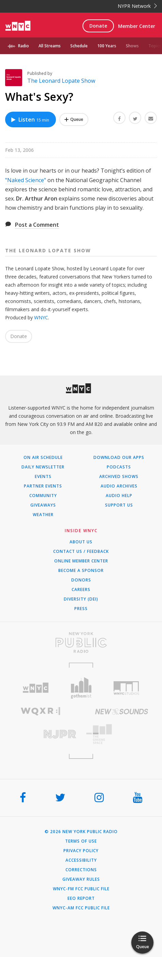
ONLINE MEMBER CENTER (81, 561)
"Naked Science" (25, 180)
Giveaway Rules (81, 879)
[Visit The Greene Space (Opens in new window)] (121, 734)
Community (43, 496)
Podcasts (119, 467)
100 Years (106, 46)
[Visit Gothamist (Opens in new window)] (81, 688)
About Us (81, 542)
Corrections (81, 870)
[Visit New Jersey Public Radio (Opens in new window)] (40, 734)
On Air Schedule (43, 458)
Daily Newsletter (42, 467)
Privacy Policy (81, 851)
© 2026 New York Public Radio (81, 832)
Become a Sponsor (81, 571)
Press (81, 609)
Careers (81, 590)
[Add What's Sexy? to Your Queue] (73, 119)
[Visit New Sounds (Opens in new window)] (121, 711)
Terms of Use (81, 841)
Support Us (119, 505)
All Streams (50, 46)
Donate (98, 25)
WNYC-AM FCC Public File (81, 908)
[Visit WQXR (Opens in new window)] (40, 711)
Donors (81, 580)
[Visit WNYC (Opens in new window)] (35, 688)
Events (43, 477)
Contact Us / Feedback (81, 551)
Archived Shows (118, 477)
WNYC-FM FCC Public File (81, 889)
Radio (23, 46)
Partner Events (43, 486)
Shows (132, 46)
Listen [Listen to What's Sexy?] (29, 119)
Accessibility (81, 860)
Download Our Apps (118, 458)
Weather (43, 515)
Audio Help (119, 496)
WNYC (41, 317)
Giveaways (43, 505)
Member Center (136, 26)
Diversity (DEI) (81, 599)
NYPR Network (137, 6)
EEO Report (81, 898)
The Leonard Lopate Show (61, 80)
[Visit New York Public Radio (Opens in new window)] (81, 642)
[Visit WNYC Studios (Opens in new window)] (126, 688)
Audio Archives (119, 486)
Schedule (79, 46)
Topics (154, 46)
